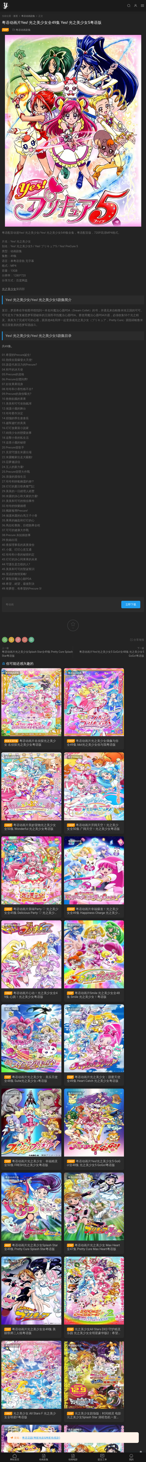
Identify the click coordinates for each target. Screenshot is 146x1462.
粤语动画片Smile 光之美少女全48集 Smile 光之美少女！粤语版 (72, 913)
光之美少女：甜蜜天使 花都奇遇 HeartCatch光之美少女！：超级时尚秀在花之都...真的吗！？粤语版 (24, 1339)
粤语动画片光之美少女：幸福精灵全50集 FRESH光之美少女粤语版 (72, 998)
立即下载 (130, 604)
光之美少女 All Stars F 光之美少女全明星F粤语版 (72, 1168)
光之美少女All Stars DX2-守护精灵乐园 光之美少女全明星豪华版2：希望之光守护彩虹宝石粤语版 (24, 1169)
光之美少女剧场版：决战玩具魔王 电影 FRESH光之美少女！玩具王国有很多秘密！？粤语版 (121, 1339)
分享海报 (137, 639)
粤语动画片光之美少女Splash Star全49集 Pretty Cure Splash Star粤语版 (24, 1083)
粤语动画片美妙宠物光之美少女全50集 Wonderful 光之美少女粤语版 (121, 743)
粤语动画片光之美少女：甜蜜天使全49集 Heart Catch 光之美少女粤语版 (24, 998)
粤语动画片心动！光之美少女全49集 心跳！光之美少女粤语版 (23, 913)
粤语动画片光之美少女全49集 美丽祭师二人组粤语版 (121, 1083)
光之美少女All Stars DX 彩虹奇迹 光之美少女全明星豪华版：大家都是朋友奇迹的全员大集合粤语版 (72, 1339)
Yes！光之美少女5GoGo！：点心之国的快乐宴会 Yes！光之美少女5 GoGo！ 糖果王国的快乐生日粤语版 (121, 1254)
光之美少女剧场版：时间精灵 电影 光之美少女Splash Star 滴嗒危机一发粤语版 (121, 1169)
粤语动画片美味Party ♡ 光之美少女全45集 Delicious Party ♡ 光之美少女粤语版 (72, 828)
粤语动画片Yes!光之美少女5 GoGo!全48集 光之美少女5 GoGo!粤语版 (121, 998)
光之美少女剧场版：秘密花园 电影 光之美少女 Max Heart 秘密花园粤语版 (72, 1254)
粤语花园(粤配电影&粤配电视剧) (41, 1437)
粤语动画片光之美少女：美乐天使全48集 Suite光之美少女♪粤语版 (121, 913)
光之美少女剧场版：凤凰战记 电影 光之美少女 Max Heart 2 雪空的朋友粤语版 (24, 1254)
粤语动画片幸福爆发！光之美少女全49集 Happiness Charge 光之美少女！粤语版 (121, 828)
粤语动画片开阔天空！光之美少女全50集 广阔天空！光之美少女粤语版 (23, 828)
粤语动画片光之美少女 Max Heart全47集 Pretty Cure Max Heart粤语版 (72, 1083)
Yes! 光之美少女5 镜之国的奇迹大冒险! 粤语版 (23, 1424)
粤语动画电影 (13, 1099)
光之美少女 (9, 289)
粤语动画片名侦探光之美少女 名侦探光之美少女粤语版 (23, 743)
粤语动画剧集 (23, 29)
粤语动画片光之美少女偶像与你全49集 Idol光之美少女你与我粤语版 (71, 743)
